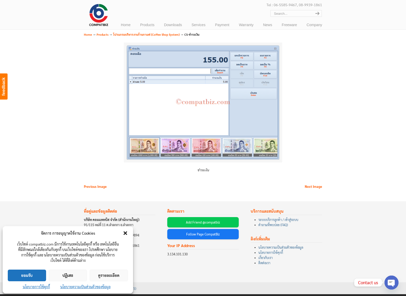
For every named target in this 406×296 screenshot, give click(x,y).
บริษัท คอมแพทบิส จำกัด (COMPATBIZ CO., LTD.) (98, 16)
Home (88, 34)
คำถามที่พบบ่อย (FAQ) (273, 227)
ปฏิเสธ (67, 275)
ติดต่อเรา (264, 265)
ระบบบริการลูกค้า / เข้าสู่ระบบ (278, 222)
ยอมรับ (27, 275)
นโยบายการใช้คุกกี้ (36, 286)
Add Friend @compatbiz (203, 224)
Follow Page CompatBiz (203, 236)
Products (102, 34)
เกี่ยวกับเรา (265, 260)
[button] (125, 233)
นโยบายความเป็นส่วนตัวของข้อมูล (85, 286)
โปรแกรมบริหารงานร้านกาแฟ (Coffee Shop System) (146, 34)
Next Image (313, 189)
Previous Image (95, 189)
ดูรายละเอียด (108, 275)
